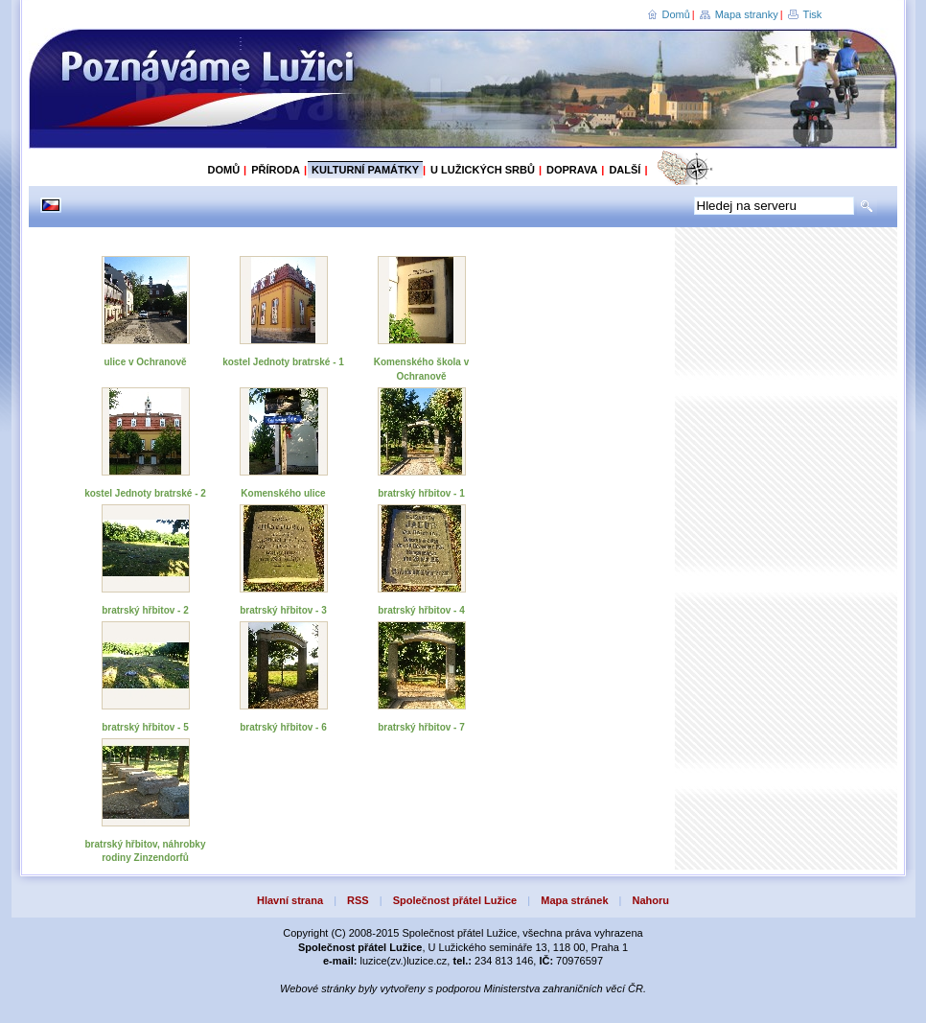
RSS (358, 900)
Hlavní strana (290, 900)
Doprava (571, 169)
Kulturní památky (365, 169)
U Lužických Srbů (482, 169)
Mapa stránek (574, 900)
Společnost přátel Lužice (455, 900)
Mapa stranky (746, 14)
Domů (676, 14)
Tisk (812, 14)
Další (624, 169)
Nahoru (651, 900)
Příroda (275, 169)
